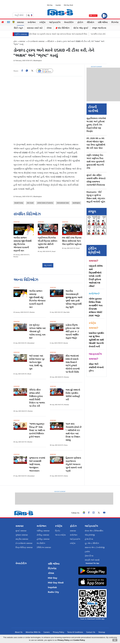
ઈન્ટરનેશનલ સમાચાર (36, 41)
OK (115, 640)
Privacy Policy (58, 632)
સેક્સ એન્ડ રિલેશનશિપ (94, 531)
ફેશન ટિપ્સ (89, 556)
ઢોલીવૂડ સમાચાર (43, 535)
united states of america (45, 203)
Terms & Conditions (75, 632)
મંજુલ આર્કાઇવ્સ (99, 28)
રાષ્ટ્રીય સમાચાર (22, 539)
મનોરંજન (32, 22)
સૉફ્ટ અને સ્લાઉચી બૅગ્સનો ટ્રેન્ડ (96, 367)
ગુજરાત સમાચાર (22, 535)
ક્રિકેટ (57, 531)
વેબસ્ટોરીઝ (68, 22)
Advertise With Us (33, 632)
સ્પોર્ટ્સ (42, 22)
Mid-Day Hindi (68, 5)
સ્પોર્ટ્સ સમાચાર (93, 325)
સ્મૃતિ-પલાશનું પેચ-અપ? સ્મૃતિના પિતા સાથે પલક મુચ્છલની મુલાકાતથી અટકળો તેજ (96, 161)
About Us (18, 632)
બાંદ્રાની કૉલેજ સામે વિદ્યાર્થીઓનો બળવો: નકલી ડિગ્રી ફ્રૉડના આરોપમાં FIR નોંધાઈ (96, 276)
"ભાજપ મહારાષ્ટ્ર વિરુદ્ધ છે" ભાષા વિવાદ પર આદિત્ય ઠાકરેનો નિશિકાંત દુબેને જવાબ (37, 430)
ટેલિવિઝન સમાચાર (44, 547)
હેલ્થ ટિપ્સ (89, 539)
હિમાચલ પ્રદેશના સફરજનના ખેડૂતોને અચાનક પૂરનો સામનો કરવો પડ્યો (74, 464)
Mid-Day (50, 5)
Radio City (53, 592)
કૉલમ (49, 28)
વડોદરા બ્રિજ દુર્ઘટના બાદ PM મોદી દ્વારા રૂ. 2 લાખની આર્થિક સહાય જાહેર (73, 331)
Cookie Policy (79, 640)
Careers (47, 632)
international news (63, 203)
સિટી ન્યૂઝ (18, 28)
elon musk (30, 203)
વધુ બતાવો (48, 265)
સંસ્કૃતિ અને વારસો (92, 560)
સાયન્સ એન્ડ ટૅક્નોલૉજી (94, 547)
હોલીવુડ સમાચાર (43, 539)
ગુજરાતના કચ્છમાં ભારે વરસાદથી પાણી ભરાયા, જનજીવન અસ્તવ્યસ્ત (37, 464)
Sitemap (101, 632)
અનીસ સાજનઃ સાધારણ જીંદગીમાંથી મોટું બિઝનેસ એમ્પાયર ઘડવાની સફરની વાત (22, 244)
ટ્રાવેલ (87, 551)
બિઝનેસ (114, 22)
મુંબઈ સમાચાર (21, 531)
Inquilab (58, 5)
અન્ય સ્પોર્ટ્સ (60, 535)
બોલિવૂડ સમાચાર (43, 531)
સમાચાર (20, 22)
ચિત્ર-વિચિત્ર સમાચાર (24, 547)
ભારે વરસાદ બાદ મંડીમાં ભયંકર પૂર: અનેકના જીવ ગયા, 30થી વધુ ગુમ (37, 362)
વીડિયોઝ (90, 22)
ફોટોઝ (80, 22)
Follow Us (47, 71)
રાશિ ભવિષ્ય (103, 22)
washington (76, 203)
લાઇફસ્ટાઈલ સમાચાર (95, 356)
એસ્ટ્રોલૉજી (90, 535)
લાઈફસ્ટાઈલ (54, 22)
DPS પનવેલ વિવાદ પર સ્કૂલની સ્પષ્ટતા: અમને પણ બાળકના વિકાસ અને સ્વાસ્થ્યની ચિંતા (62, 34)
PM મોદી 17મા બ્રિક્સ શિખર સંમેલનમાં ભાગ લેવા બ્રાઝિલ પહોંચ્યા (72, 241)
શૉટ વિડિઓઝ (62, 28)
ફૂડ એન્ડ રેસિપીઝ (92, 543)
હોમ (15, 41)
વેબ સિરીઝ (41, 543)
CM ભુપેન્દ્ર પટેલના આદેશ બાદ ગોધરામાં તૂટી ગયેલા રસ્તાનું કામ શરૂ (37, 331)
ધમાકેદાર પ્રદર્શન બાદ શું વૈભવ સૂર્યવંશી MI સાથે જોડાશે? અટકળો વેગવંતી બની (96, 340)
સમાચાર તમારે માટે (35, 28)
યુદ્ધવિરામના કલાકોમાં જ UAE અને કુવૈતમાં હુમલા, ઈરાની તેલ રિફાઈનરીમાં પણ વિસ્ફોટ (96, 125)
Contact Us (90, 632)
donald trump (18, 203)
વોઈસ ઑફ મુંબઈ (80, 28)
